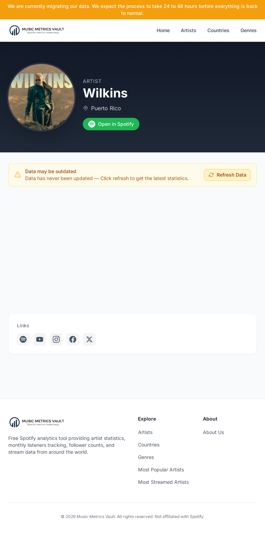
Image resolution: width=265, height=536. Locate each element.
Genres (249, 30)
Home (163, 30)
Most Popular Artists (161, 469)
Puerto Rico (106, 108)
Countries (218, 30)
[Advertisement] (132, 243)
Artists (188, 30)
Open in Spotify (111, 124)
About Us (213, 432)
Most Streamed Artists (163, 482)
